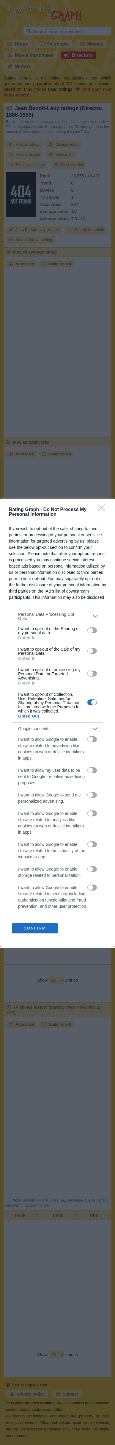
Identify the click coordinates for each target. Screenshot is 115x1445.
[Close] (103, 509)
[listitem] (57, 616)
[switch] (92, 630)
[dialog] (57, 722)
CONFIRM (35, 928)
